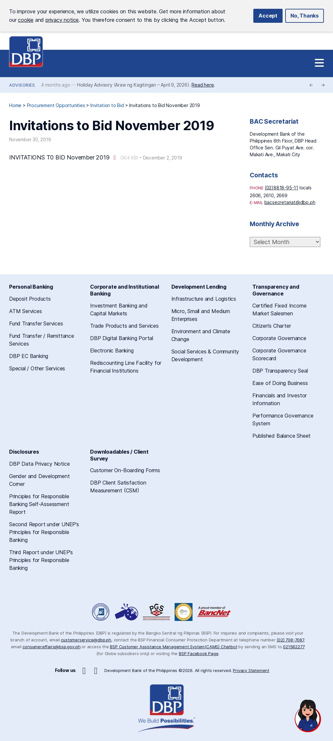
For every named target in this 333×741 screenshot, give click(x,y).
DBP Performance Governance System (156, 612)
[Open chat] (308, 716)
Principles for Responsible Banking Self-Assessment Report (39, 504)
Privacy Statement (251, 670)
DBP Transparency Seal (280, 370)
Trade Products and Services (124, 325)
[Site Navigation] (319, 63)
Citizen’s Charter (271, 325)
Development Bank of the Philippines (26, 51)
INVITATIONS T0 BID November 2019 (59, 157)
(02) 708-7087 (289, 639)
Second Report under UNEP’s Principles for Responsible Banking (44, 532)
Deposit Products (30, 298)
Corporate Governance (279, 338)
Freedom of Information (101, 612)
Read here (203, 85)
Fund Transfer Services (36, 323)
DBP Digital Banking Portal (121, 338)
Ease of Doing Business (280, 383)
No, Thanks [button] (304, 15)
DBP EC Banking (28, 356)
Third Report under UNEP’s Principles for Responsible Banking (41, 560)
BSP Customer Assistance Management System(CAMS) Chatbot (173, 646)
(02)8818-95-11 (281, 187)
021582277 (293, 646)
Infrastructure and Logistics (203, 298)
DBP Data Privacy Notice (39, 463)
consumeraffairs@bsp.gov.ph (51, 646)
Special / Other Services (37, 368)
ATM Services (25, 311)
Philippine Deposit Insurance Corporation (184, 612)
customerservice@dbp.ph (86, 639)
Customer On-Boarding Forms (125, 470)
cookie (25, 20)
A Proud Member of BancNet (214, 612)
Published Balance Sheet (281, 435)
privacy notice (62, 20)
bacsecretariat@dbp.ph (289, 202)
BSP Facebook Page (199, 653)
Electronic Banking (111, 350)
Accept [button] (268, 15)
